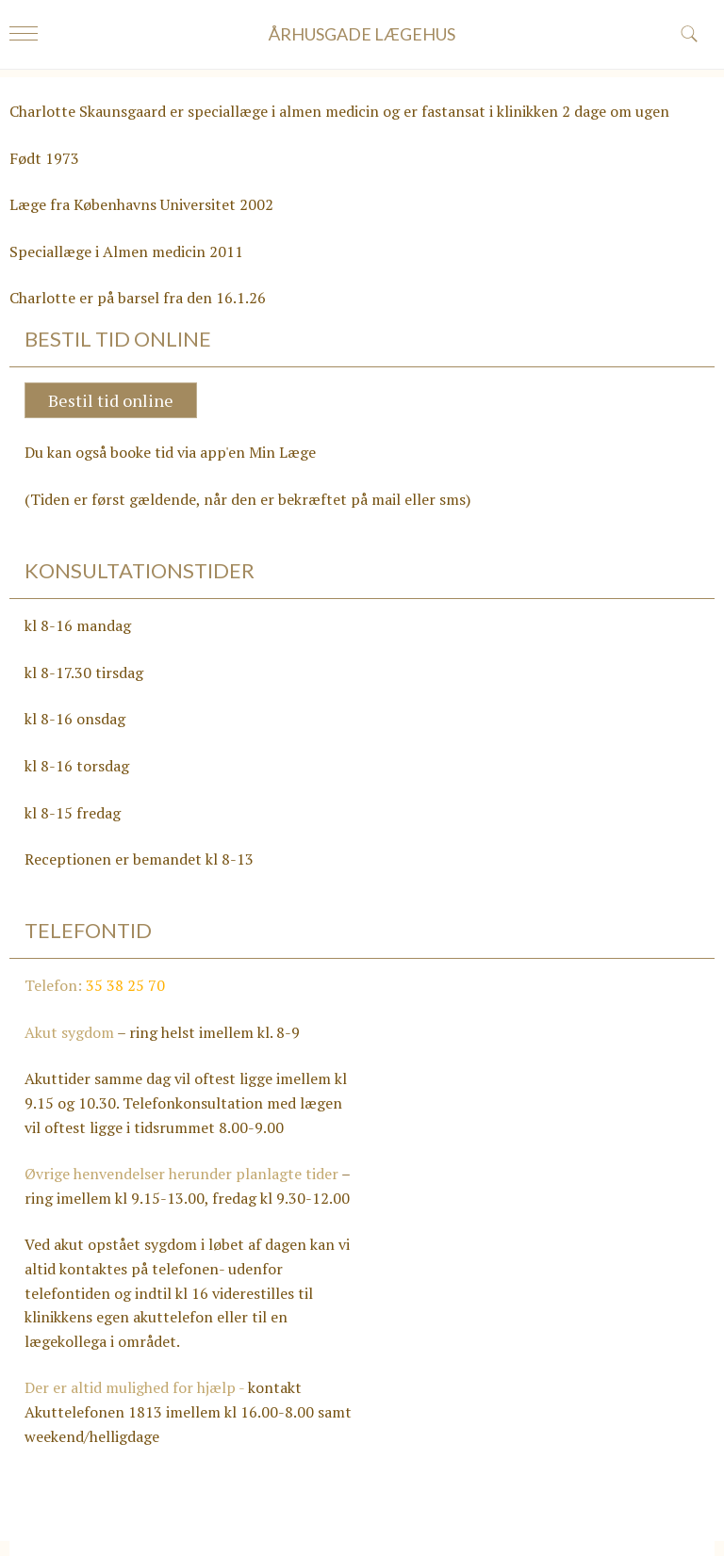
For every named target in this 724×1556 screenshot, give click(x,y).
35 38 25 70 (125, 985)
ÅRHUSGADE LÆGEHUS (362, 34)
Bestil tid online (110, 400)
